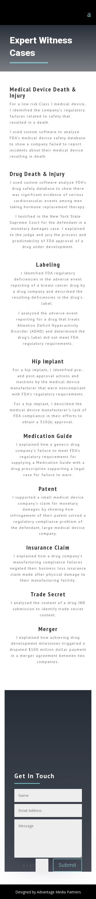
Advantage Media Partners (59, 892)
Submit (67, 864)
